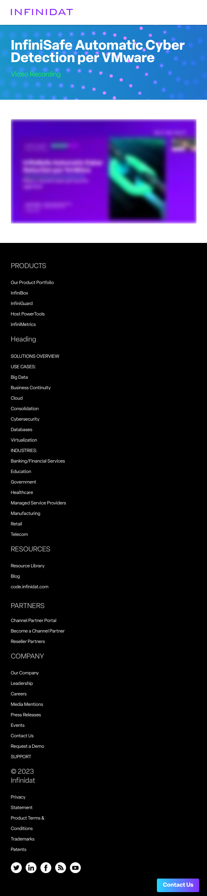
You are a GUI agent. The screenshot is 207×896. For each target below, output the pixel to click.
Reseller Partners (28, 642)
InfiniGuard (22, 304)
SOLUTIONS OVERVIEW (35, 356)
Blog (15, 576)
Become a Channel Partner (38, 631)
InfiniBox (19, 293)
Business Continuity (31, 388)
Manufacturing (25, 513)
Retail (16, 524)
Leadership (22, 683)
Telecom (19, 534)
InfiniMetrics (23, 324)
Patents (18, 849)
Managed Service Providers (38, 503)
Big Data (19, 377)
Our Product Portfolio (32, 283)
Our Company (25, 673)
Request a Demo (27, 746)
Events (18, 725)
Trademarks (23, 839)
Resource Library (28, 566)
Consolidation (25, 409)
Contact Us (178, 885)
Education (21, 472)
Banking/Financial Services (38, 461)
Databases (22, 430)
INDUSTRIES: (24, 451)
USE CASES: (23, 367)
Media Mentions (27, 704)
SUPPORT (21, 757)
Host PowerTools (28, 314)
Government (24, 482)
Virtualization (24, 440)
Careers (19, 694)
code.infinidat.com (30, 587)
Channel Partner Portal (33, 621)
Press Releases (26, 715)
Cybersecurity (25, 419)
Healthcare (22, 492)
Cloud (17, 398)
